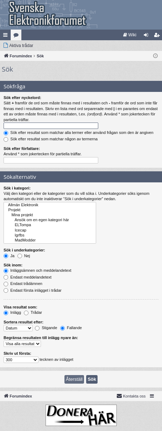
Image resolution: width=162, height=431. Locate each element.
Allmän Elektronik (49, 205)
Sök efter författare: (22, 148)
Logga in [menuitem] (147, 36)
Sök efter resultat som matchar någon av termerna (51, 139)
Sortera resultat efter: (23, 322)
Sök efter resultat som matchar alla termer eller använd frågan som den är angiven (78, 132)
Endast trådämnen (23, 283)
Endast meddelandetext (28, 277)
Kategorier (17, 36)
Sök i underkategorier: (24, 250)
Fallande (71, 328)
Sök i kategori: (17, 188)
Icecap (49, 230)
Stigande (46, 328)
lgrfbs (49, 235)
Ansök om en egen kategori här (49, 220)
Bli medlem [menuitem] (158, 36)
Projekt (49, 210)
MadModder (49, 240)
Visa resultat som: (20, 307)
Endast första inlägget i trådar (33, 290)
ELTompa (49, 225)
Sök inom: (13, 265)
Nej (23, 256)
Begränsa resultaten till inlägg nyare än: (41, 338)
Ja (9, 256)
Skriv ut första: (17, 353)
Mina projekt (49, 215)
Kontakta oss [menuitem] (131, 395)
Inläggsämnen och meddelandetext (37, 270)
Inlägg (12, 312)
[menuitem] (130, 35)
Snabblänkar (7, 36)
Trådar (33, 312)
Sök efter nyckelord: (22, 97)
